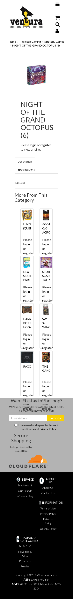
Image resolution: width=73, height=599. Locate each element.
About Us (48, 487)
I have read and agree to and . (36, 427)
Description (25, 161)
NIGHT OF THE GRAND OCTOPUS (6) (36, 45)
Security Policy (48, 528)
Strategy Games (54, 41)
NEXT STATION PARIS (29, 276)
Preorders (25, 561)
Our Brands (25, 490)
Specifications (26, 169)
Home (12, 41)
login (33, 145)
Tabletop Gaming (30, 41)
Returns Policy (48, 521)
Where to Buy (25, 496)
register (45, 145)
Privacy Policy (48, 429)
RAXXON (29, 366)
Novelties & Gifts (25, 553)
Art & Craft (25, 546)
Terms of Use (48, 508)
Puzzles (25, 566)
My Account (25, 485)
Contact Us (48, 493)
